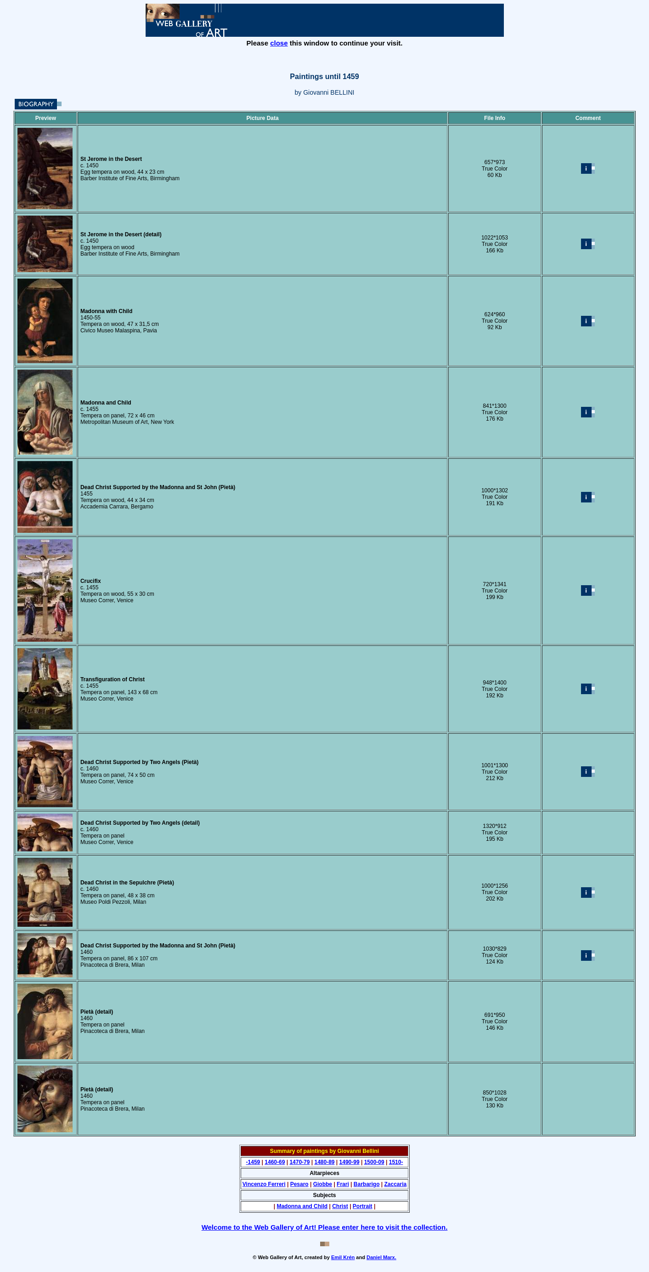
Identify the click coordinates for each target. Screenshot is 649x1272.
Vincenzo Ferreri (264, 1184)
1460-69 (275, 1162)
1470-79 (299, 1162)
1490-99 (349, 1162)
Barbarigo (367, 1184)
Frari (343, 1184)
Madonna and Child (302, 1206)
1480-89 (324, 1162)
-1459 (253, 1162)
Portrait (362, 1206)
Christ (340, 1206)
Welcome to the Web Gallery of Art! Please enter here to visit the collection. (325, 1227)
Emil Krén (343, 1257)
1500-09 (374, 1162)
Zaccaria (395, 1184)
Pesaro (299, 1184)
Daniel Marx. (381, 1257)
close (279, 43)
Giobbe (322, 1184)
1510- (396, 1162)
